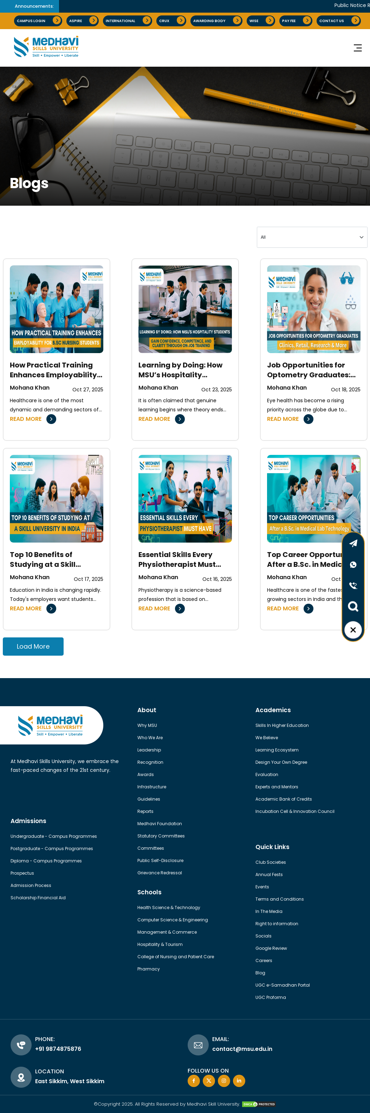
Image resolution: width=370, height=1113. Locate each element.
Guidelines (148, 799)
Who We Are (150, 738)
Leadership (149, 750)
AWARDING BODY (217, 20)
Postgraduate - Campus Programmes (52, 849)
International (128, 20)
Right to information (276, 924)
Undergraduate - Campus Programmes (54, 836)
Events (262, 887)
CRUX (172, 20)
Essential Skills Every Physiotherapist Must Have (177, 559)
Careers (263, 960)
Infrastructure (151, 787)
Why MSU (147, 725)
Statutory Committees (161, 836)
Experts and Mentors (276, 787)
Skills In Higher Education (282, 725)
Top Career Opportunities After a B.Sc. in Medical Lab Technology (313, 559)
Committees (150, 848)
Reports (145, 811)
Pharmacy (148, 969)
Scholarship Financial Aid (38, 898)
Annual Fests (269, 874)
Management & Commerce (167, 932)
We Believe (266, 738)
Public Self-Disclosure (160, 860)
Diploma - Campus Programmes (46, 861)
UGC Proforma (270, 997)
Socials (263, 936)
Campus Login (39, 20)
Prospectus (22, 873)
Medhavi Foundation (159, 824)
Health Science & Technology (168, 907)
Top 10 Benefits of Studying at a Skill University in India (43, 559)
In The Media (269, 911)
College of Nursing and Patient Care (175, 957)
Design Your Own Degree (281, 762)
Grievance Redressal (159, 873)
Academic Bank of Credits (283, 799)
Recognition (150, 762)
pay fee (296, 20)
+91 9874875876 (58, 1049)
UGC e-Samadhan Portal (282, 985)
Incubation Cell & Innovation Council (295, 811)
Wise (261, 20)
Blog (260, 973)
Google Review (271, 948)
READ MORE (33, 419)
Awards (145, 774)
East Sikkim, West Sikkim (69, 1081)
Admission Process (31, 885)
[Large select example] (312, 237)
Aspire (83, 20)
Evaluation (266, 774)
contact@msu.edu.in (242, 1049)
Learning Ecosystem (277, 750)
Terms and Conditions (279, 899)
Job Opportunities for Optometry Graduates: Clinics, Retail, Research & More (310, 370)
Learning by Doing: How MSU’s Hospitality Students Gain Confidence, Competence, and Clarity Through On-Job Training (184, 370)
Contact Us (339, 20)
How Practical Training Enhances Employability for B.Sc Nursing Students (56, 370)
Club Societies (270, 862)
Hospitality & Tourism (160, 944)
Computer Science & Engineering (172, 920)
